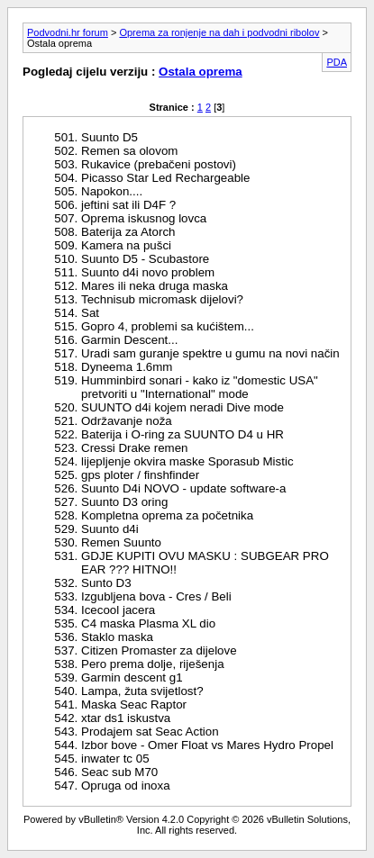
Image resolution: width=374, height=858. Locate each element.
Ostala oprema (200, 71)
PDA (336, 62)
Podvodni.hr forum (67, 32)
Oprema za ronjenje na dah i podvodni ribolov (219, 32)
